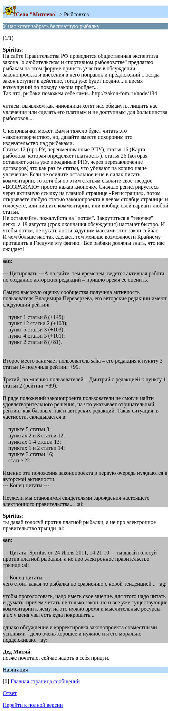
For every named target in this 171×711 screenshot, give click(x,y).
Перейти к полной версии (33, 705)
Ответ (10, 693)
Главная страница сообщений (45, 681)
